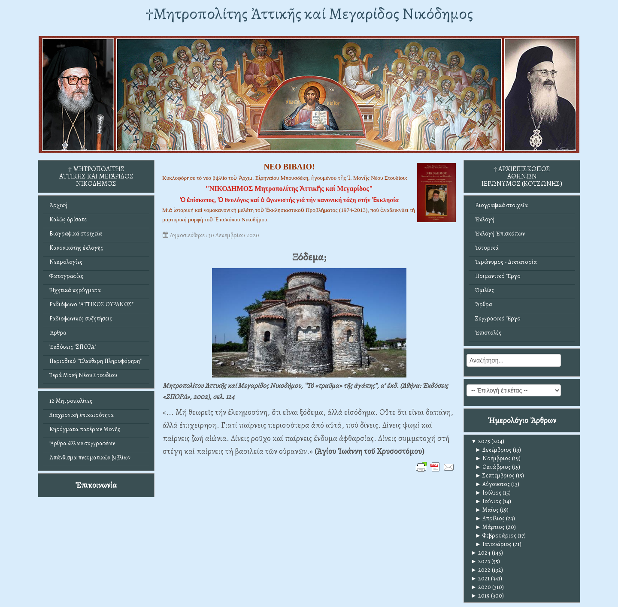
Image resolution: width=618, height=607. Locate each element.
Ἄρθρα (58, 333)
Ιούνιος (488, 501)
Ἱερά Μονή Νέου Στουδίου (83, 375)
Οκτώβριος (493, 467)
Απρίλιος (490, 518)
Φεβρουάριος (495, 536)
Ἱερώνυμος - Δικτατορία (506, 262)
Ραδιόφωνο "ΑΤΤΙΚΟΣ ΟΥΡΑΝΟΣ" (91, 304)
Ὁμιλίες (484, 290)
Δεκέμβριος (493, 450)
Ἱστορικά (487, 248)
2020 (481, 587)
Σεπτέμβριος (495, 475)
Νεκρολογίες (65, 262)
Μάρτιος (490, 527)
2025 (480, 441)
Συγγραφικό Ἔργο (498, 318)
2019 (480, 596)
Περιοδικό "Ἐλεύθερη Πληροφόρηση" (95, 361)
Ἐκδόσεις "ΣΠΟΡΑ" (72, 347)
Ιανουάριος (493, 544)
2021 (480, 578)
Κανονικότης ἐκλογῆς (76, 248)
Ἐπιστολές (488, 333)
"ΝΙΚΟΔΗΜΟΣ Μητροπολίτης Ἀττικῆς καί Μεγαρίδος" (289, 188)
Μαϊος (487, 510)
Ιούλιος (488, 493)
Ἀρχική (58, 205)
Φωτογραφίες (66, 276)
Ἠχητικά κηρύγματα (75, 290)
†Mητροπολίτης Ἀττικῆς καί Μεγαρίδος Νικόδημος (309, 13)
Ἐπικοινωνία (96, 485)
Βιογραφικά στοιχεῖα (75, 234)
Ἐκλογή (484, 219)
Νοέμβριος (493, 458)
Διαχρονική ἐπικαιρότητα (81, 415)
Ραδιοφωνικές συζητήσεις (80, 318)
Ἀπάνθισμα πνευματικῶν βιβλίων (89, 457)
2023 (480, 561)
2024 (481, 553)
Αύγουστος (492, 484)
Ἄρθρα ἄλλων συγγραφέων (82, 443)
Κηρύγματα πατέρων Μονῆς (84, 429)
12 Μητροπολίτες (70, 401)
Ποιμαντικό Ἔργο (498, 276)
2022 (481, 570)
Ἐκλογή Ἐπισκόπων (500, 234)
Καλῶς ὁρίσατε (68, 219)
